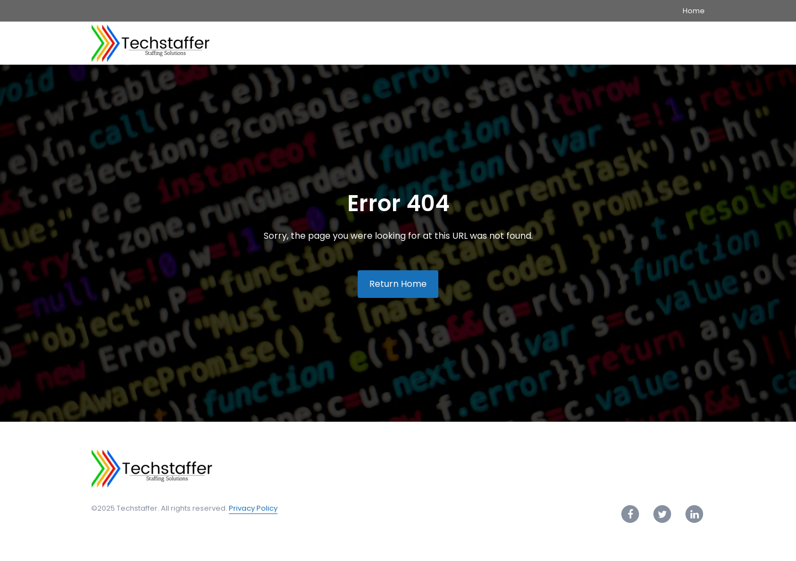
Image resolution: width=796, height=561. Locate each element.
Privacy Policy (253, 508)
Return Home (398, 283)
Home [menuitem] (694, 10)
